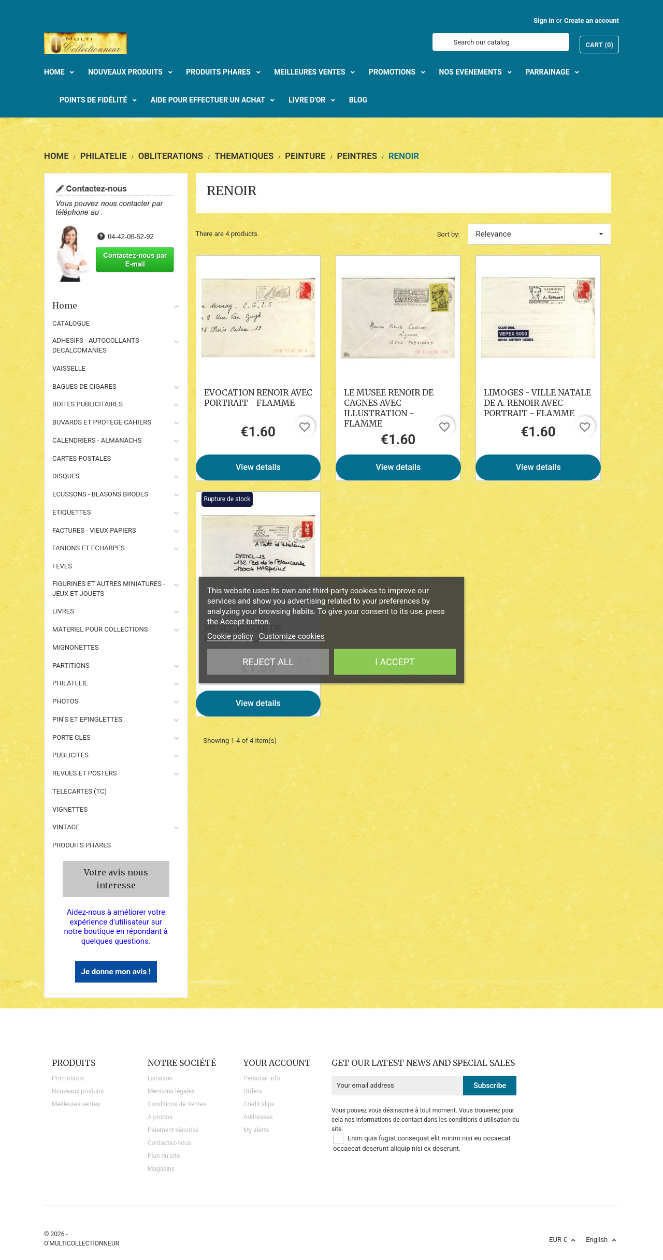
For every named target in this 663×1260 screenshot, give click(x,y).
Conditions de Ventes (177, 1104)
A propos (160, 1117)
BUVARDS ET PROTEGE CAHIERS (101, 422)
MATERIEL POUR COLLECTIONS (100, 629)
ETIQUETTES (71, 512)
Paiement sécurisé (173, 1130)
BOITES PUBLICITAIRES (87, 404)
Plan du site (164, 1156)
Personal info (261, 1078)
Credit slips (259, 1104)
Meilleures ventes (76, 1104)
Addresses (258, 1117)
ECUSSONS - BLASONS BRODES (100, 494)
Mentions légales (171, 1091)
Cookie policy (230, 636)
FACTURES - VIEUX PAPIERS (94, 530)
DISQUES (65, 476)
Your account (277, 1063)
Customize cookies (292, 636)
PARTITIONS (71, 665)
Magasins (161, 1169)
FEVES (62, 566)
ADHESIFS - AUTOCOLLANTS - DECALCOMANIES (97, 345)
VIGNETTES (70, 809)
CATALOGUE (71, 323)
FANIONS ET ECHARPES (88, 548)
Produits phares (81, 845)
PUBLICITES (70, 755)
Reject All (268, 661)
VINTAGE (66, 827)
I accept (395, 661)
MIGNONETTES (75, 647)
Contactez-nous (169, 1143)
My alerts (256, 1130)
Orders (252, 1091)
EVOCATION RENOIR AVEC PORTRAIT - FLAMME (258, 397)
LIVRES (63, 611)
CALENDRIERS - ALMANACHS (97, 440)
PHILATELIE (70, 683)
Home (116, 305)
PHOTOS (65, 701)
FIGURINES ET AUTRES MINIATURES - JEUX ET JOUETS (108, 588)
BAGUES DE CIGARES (84, 386)
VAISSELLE (68, 368)
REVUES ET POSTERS (84, 773)
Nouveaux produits (78, 1091)
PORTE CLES (71, 737)
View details (258, 467)
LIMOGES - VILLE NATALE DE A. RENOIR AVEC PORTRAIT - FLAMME (537, 402)
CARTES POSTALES (81, 458)
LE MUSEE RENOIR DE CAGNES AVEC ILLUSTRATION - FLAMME (389, 408)
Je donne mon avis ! (116, 971)
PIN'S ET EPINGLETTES (87, 719)
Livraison (160, 1078)
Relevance (539, 234)
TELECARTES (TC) (79, 791)
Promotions (68, 1078)
